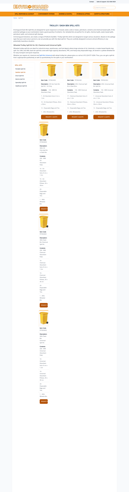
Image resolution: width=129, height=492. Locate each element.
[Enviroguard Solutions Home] (47, 7)
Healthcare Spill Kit (21, 86)
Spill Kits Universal (45, 55)
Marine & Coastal (65, 14)
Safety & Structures (101, 14)
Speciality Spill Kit (20, 82)
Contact (91, 1)
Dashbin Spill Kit (20, 72)
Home (15, 18)
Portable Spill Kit (20, 69)
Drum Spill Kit (19, 75)
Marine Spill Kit (20, 79)
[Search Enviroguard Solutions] (104, 7)
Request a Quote (51, 117)
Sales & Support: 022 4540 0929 (106, 1)
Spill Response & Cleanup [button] (24, 14)
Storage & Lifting (83, 14)
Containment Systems (46, 14)
